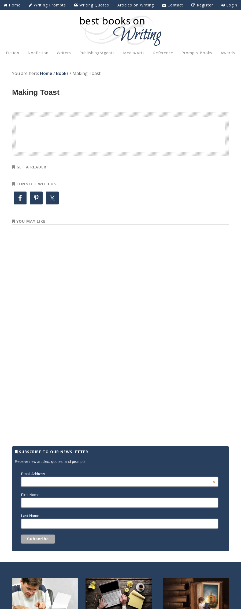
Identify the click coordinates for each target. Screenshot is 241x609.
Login (229, 5)
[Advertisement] (120, 133)
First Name (30, 495)
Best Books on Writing (120, 30)
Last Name (30, 516)
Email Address (118, 474)
